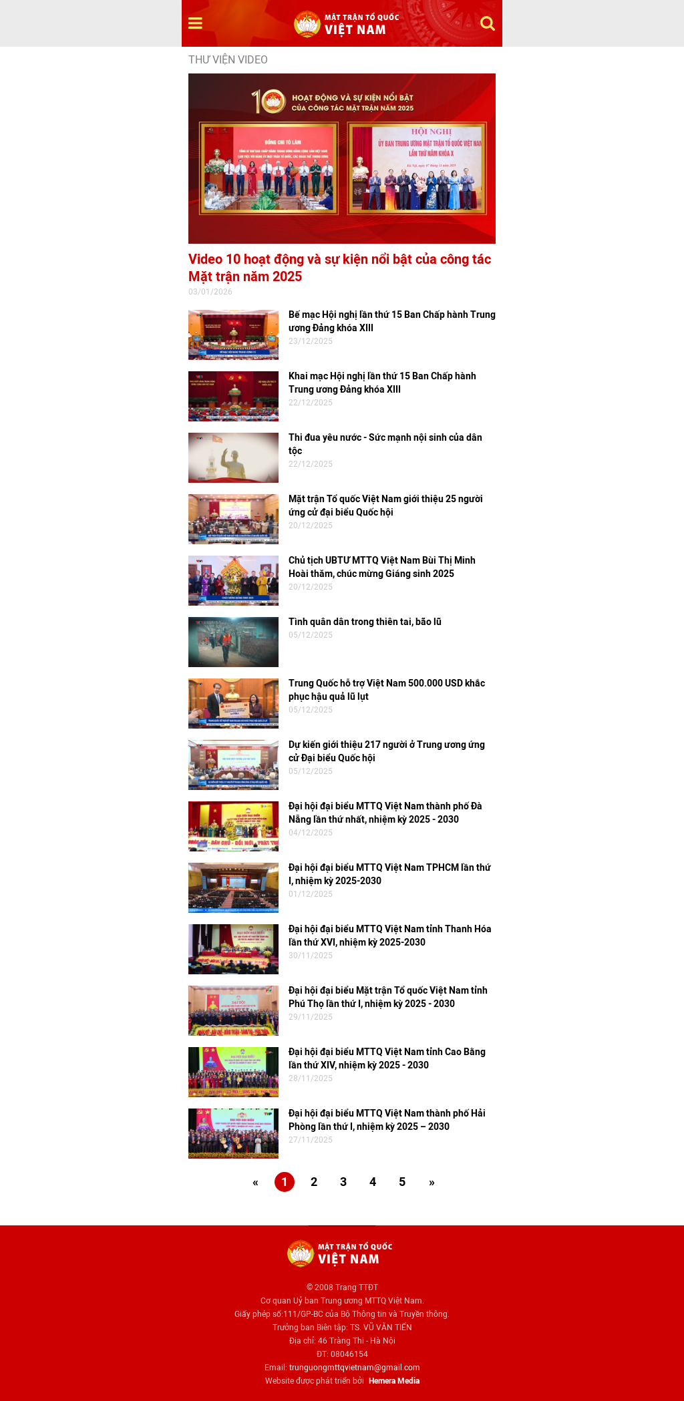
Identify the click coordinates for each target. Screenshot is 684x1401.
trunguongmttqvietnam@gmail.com (354, 1367)
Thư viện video (228, 59)
